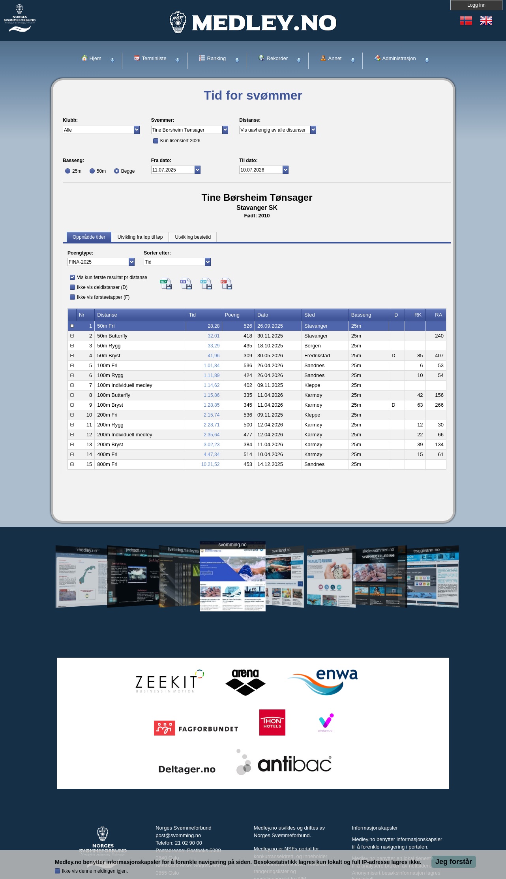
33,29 (213, 346)
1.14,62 (211, 385)
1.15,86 (211, 395)
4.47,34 (211, 454)
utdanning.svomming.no (330, 550)
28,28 (213, 326)
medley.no (86, 550)
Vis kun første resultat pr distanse (112, 277)
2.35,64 (211, 435)
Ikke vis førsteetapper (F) (103, 297)
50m (101, 171)
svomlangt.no (281, 550)
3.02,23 (211, 444)
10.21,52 (210, 464)
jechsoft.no (135, 550)
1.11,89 (211, 375)
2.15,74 (211, 415)
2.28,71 (211, 425)
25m (76, 171)
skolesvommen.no (378, 550)
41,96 (213, 355)
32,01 (213, 336)
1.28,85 (211, 405)
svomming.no (232, 544)
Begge (128, 171)
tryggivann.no (427, 550)
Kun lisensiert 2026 (180, 140)
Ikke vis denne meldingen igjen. (95, 871)
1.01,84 (211, 365)
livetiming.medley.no (183, 550)
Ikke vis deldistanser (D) (102, 287)
